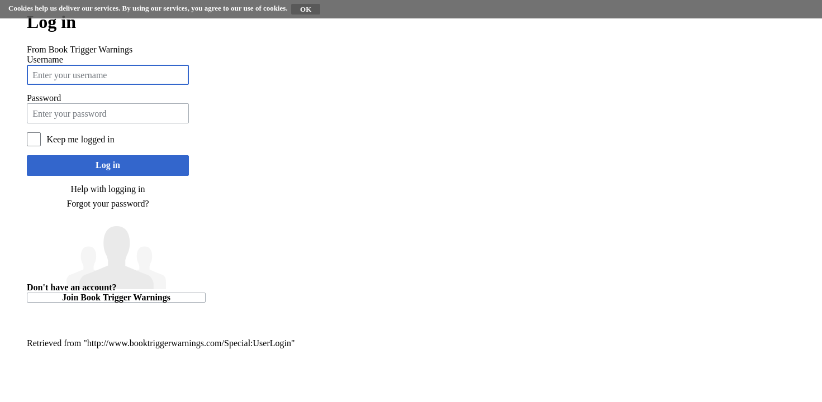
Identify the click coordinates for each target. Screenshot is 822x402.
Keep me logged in (80, 139)
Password (44, 98)
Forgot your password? (107, 203)
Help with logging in (108, 189)
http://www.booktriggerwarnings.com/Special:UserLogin (189, 343)
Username (45, 59)
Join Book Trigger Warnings (116, 297)
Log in (108, 165)
